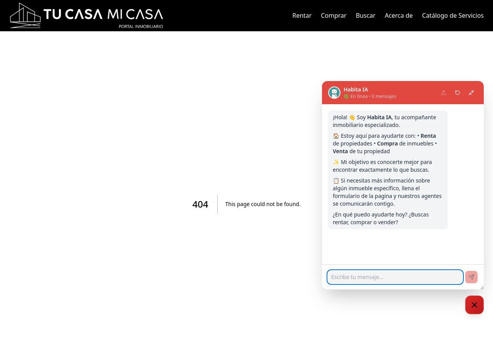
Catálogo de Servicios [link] (453, 15)
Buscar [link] (366, 15)
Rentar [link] (302, 15)
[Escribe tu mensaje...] (395, 277)
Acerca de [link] (399, 15)
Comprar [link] (333, 15)
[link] (86, 15)
